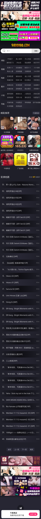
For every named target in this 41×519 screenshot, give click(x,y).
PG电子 (10, 59)
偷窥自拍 (10, 85)
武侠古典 (37, 94)
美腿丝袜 (10, 89)
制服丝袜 (10, 80)
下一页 (24, 449)
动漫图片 (37, 85)
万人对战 (28, 59)
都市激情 (10, 94)
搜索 (36, 51)
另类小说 (19, 97)
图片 (3, 86)
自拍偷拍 (19, 68)
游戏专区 (37, 59)
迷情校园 (10, 97)
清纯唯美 (19, 89)
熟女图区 (28, 89)
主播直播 (28, 71)
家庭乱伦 (19, 94)
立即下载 (33, 514)
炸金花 (19, 63)
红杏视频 (10, 106)
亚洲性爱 (10, 76)
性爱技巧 (37, 97)
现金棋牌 (28, 63)
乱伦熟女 (28, 80)
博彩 (3, 60)
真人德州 (19, 59)
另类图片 (37, 89)
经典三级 (19, 80)
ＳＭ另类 (37, 71)
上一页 (16, 449)
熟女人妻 (10, 71)
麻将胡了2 (10, 63)
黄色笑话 (28, 97)
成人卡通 (28, 76)
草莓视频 (28, 102)
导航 (3, 104)
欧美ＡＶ (28, 68)
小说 (3, 95)
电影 (3, 78)
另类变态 (37, 80)
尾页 (31, 449)
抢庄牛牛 (37, 63)
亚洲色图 (19, 85)
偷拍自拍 (19, 76)
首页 (9, 449)
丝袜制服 (19, 71)
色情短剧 (19, 106)
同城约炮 (10, 102)
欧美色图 (28, 85)
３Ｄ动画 (37, 68)
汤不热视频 (36, 102)
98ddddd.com (20, 45)
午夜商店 (19, 102)
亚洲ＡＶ (10, 68)
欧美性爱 (37, 76)
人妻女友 (28, 94)
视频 (3, 69)
